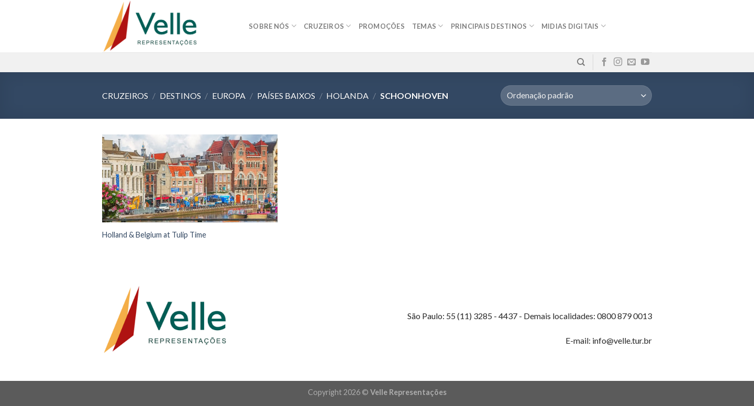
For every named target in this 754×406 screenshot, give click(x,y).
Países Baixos (286, 95)
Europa (229, 95)
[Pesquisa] (581, 62)
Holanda (347, 95)
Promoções (382, 26)
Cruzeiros (327, 26)
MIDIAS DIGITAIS (573, 26)
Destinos (180, 95)
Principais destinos (492, 26)
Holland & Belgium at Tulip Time (154, 234)
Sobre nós (272, 26)
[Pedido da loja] (576, 95)
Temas (427, 26)
